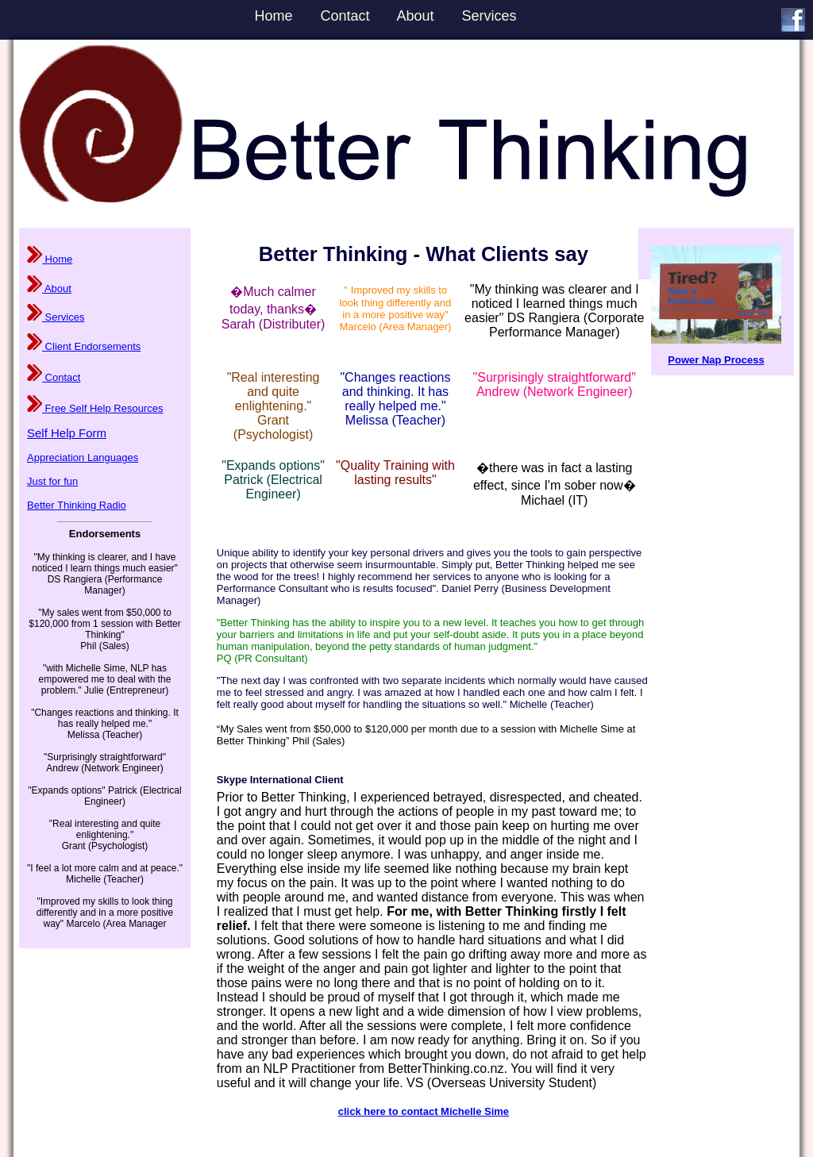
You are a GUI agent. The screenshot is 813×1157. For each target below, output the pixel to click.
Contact (344, 16)
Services (489, 16)
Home (273, 16)
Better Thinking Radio (76, 505)
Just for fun (52, 481)
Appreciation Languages (82, 457)
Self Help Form (66, 433)
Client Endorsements (84, 346)
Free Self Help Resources (95, 408)
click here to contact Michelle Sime (423, 1111)
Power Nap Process (716, 360)
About (416, 16)
